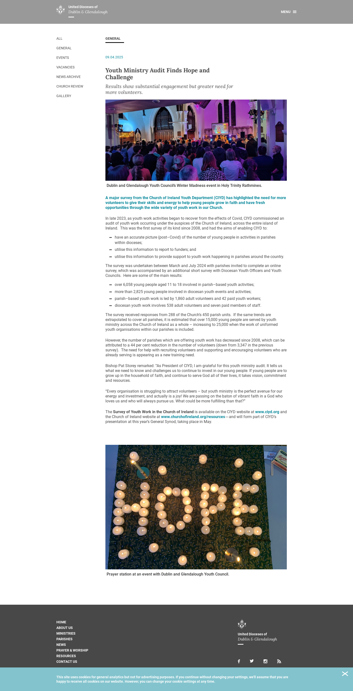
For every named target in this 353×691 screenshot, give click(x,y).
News (61, 645)
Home (61, 622)
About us (64, 628)
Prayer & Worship (72, 650)
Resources (66, 656)
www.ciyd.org (267, 411)
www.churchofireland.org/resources (193, 416)
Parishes (64, 639)
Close (345, 674)
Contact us (66, 662)
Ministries (66, 633)
